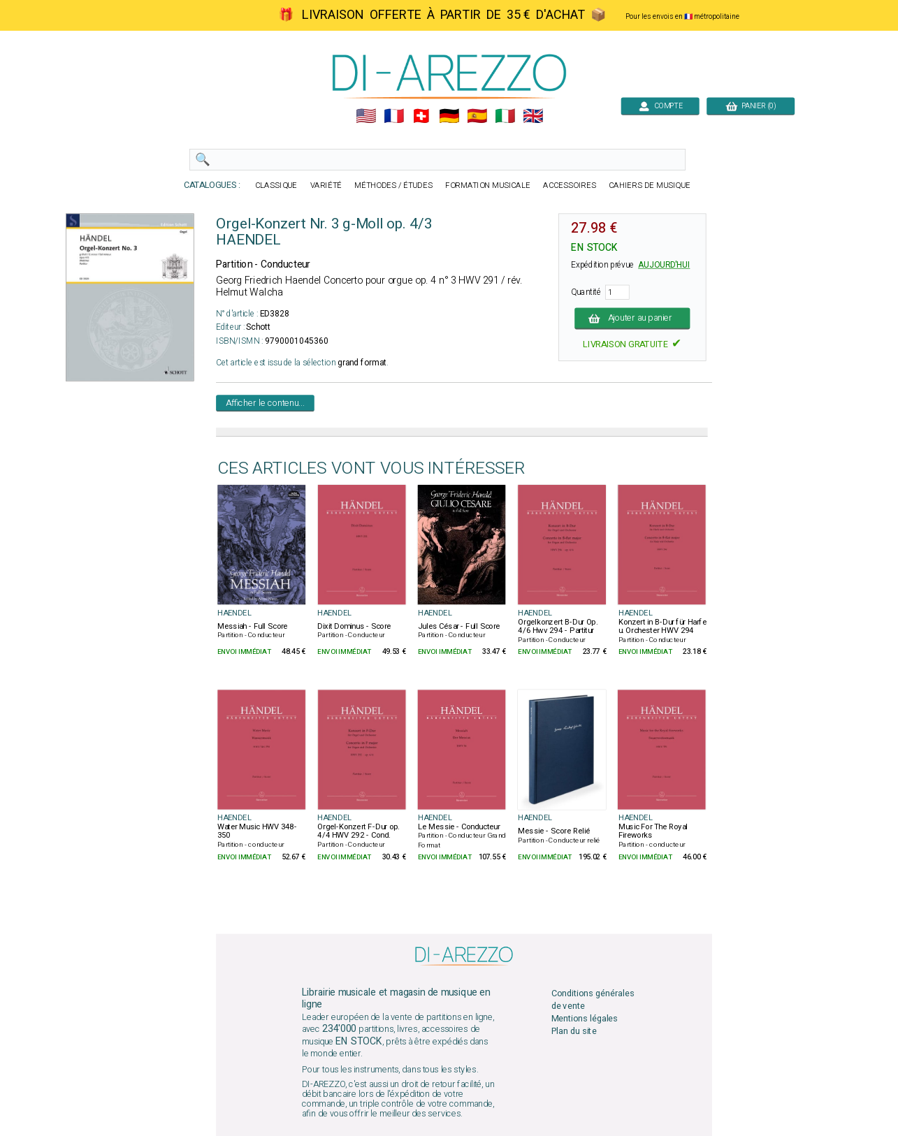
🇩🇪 (449, 116)
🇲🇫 (393, 116)
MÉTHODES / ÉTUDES (393, 185)
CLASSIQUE (276, 185)
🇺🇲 (365, 116)
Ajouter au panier (632, 318)
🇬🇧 (533, 116)
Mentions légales (584, 1018)
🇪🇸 (477, 116)
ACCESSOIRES (569, 185)
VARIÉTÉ (326, 185)
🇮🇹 (505, 116)
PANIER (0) (750, 106)
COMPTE (660, 106)
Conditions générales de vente (592, 999)
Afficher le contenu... (265, 402)
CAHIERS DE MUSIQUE (649, 185)
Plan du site (573, 1031)
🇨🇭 (421, 116)
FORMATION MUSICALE (487, 185)
